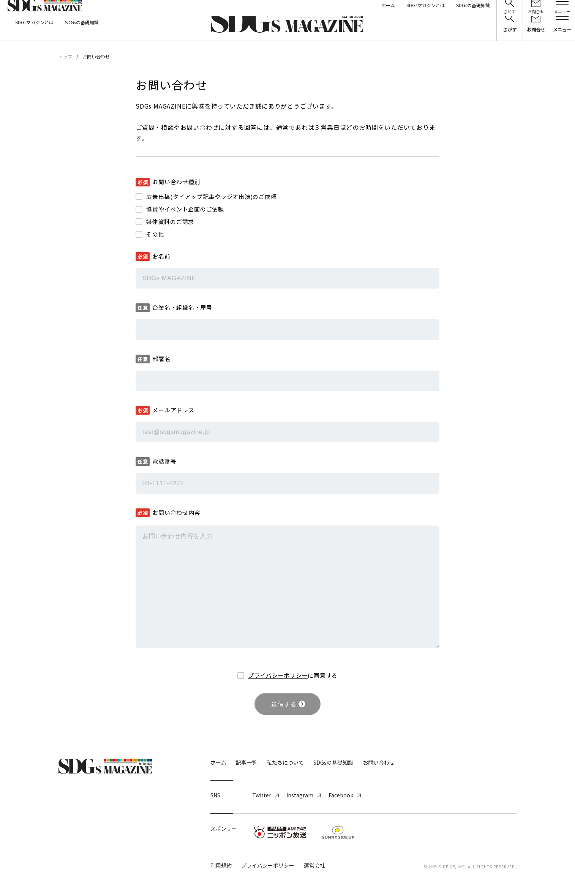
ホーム (218, 762)
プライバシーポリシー (278, 675)
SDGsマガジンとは (34, 22)
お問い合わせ (379, 762)
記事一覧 (246, 762)
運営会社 (314, 865)
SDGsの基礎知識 (82, 22)
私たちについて (285, 762)
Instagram (303, 795)
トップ (65, 56)
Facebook (345, 795)
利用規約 (221, 865)
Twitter (265, 795)
